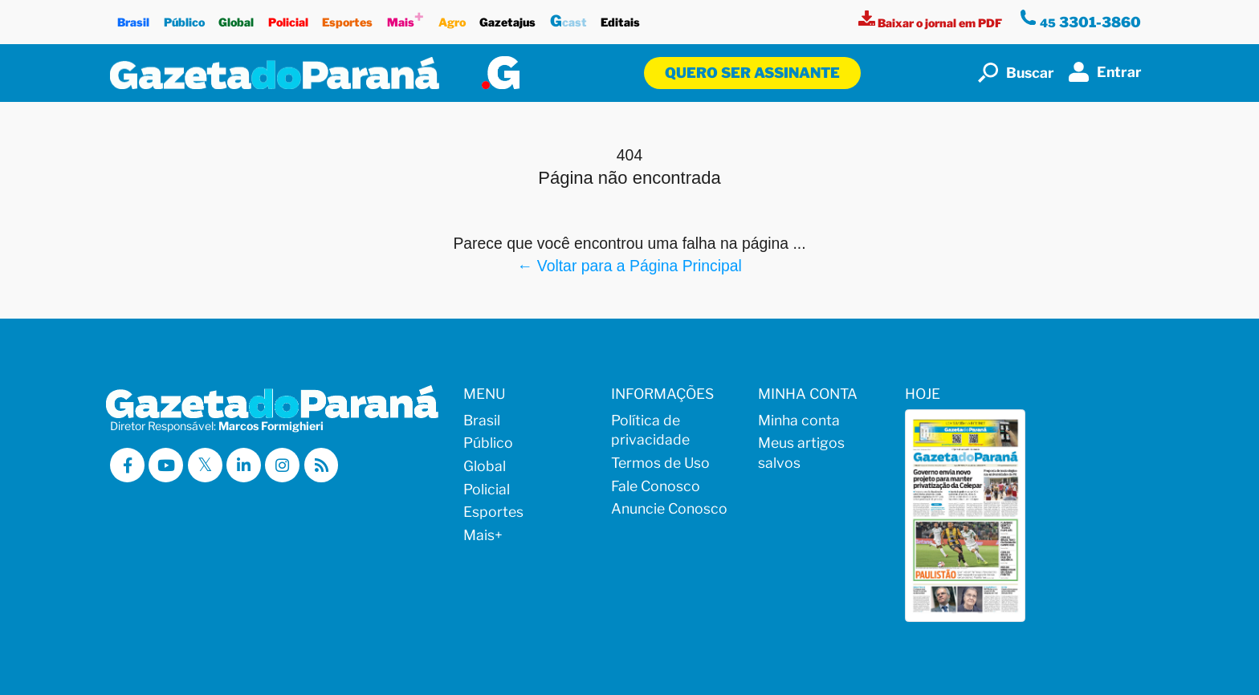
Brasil (133, 18)
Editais (621, 18)
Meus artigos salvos (801, 452)
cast (568, 18)
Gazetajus (507, 18)
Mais (405, 18)
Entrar (1105, 72)
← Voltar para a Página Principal (629, 265)
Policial (288, 18)
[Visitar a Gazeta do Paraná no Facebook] (127, 465)
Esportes (348, 18)
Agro (452, 18)
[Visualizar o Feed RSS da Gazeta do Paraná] (321, 465)
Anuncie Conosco (669, 508)
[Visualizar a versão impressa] (931, 23)
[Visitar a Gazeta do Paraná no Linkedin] (243, 465)
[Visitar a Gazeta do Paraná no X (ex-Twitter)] (205, 465)
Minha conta (799, 420)
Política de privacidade (650, 430)
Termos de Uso (660, 462)
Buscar (1016, 72)
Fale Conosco (655, 486)
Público (184, 18)
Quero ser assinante (752, 72)
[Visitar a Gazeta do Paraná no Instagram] (282, 465)
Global (236, 18)
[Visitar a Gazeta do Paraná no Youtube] (166, 465)
